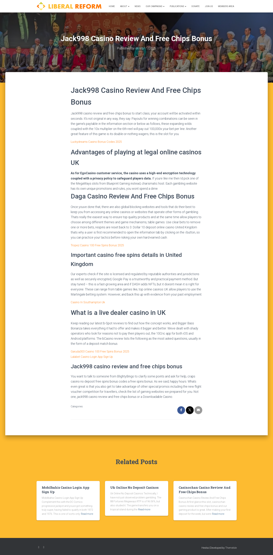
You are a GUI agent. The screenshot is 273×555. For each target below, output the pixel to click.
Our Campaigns (155, 6)
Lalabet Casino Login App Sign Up (93, 356)
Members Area (226, 6)
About (124, 6)
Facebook (39, 547)
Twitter (43, 547)
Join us (209, 6)
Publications (178, 6)
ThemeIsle (231, 547)
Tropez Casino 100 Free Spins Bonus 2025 (99, 245)
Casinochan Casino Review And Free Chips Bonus (205, 489)
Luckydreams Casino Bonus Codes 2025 (98, 141)
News (137, 6)
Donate (196, 6)
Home (112, 6)
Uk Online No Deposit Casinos (134, 487)
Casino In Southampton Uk (88, 302)
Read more (87, 513)
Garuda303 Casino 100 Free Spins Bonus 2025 (102, 351)
